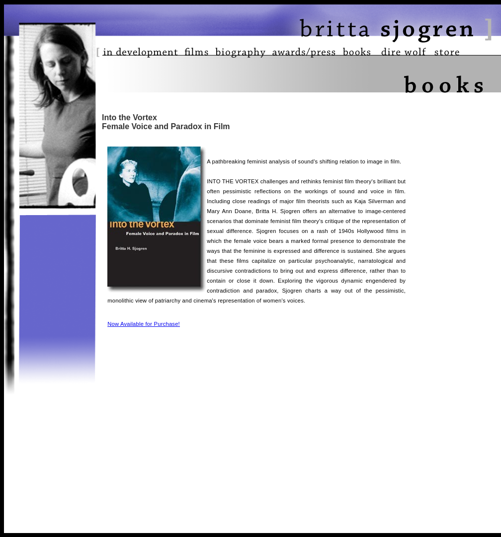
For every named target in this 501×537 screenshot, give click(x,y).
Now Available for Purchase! (143, 324)
